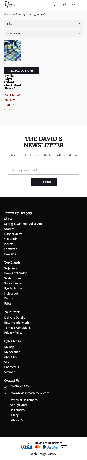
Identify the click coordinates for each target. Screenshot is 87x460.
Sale (7, 362)
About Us (10, 357)
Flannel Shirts (13, 234)
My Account (12, 352)
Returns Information (17, 323)
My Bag (9, 347)
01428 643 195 (19, 386)
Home (7, 14)
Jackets (8, 244)
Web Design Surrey (43, 454)
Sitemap (9, 372)
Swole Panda (12, 283)
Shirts (8, 219)
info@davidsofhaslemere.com (29, 393)
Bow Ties (10, 254)
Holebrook (11, 293)
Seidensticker (13, 278)
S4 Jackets (10, 268)
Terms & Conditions (17, 328)
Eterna (8, 298)
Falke (7, 303)
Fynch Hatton (13, 288)
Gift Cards (10, 239)
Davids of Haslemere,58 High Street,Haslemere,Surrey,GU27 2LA (24, 410)
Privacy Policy (13, 333)
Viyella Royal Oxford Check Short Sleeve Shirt (12, 82)
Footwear (10, 249)
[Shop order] (43, 33)
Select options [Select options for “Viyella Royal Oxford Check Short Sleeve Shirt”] (21, 70)
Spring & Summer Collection (23, 224)
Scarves (9, 229)
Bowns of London (15, 273)
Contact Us (11, 367)
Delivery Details (14, 318)
